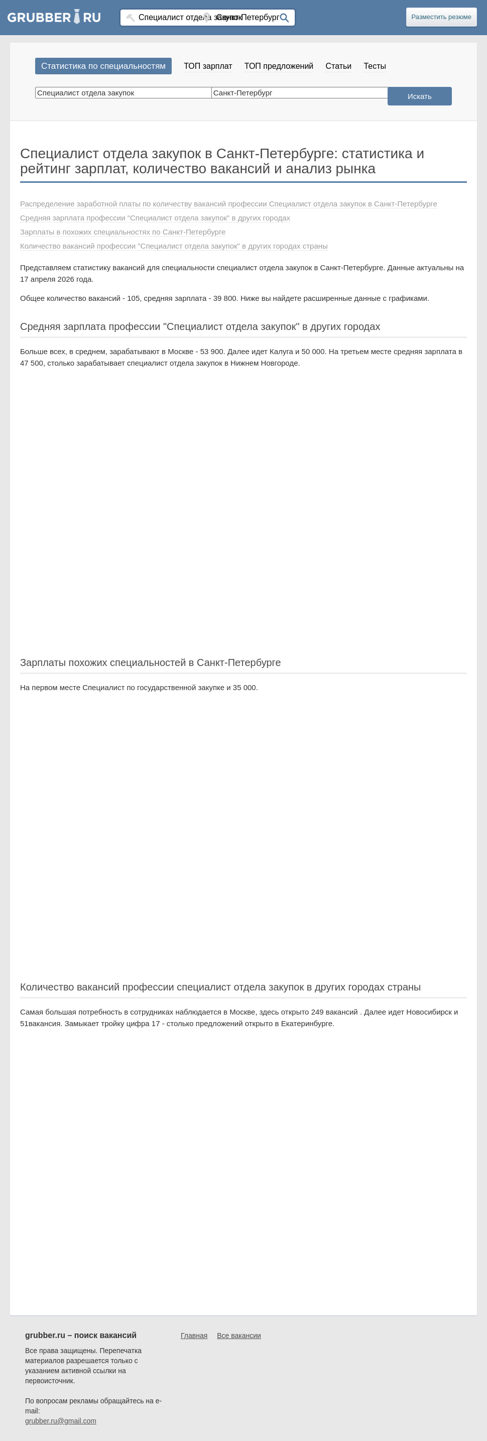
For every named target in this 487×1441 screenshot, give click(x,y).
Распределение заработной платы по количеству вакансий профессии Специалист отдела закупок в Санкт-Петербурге (228, 203)
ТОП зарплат (208, 66)
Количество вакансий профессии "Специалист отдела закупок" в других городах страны (174, 246)
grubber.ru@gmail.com (60, 1421)
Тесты (374, 66)
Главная (194, 1336)
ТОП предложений (279, 66)
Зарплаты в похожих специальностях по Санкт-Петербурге (122, 232)
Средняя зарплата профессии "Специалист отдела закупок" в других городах (155, 217)
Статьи (338, 66)
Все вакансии (239, 1336)
